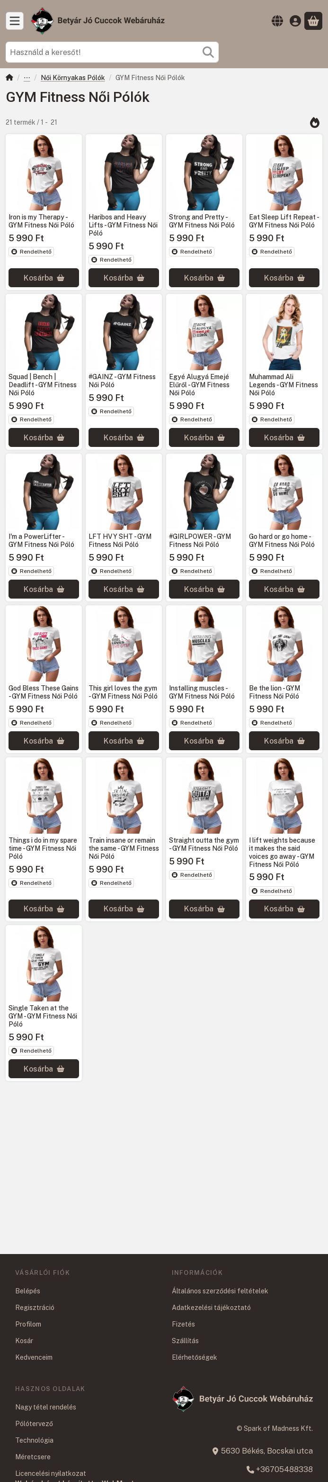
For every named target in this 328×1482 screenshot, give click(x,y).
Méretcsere (33, 1457)
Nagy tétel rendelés (45, 1407)
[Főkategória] (9, 78)
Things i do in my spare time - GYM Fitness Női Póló (43, 848)
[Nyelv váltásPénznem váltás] (277, 21)
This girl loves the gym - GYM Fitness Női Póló (123, 692)
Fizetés (183, 1324)
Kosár (24, 1341)
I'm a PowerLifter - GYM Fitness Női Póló (41, 540)
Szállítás (185, 1341)
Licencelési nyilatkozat (50, 1473)
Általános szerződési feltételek (220, 1291)
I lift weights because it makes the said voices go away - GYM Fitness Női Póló (282, 852)
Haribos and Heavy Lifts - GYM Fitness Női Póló (123, 225)
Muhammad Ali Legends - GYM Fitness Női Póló (283, 385)
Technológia (34, 1440)
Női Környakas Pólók (73, 78)
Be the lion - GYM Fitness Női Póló (274, 692)
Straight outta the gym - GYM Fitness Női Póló (204, 844)
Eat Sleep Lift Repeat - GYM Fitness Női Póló (284, 221)
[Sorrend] (314, 122)
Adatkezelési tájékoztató (211, 1307)
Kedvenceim (34, 1357)
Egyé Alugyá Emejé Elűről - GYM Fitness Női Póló (199, 385)
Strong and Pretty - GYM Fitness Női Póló (202, 221)
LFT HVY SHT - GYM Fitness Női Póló (120, 540)
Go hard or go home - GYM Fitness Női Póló (282, 540)
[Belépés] (295, 21)
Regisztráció (34, 1307)
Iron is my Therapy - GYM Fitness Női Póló (41, 221)
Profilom (28, 1324)
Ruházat (27, 78)
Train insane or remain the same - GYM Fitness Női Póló (124, 848)
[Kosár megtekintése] (313, 21)
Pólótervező (34, 1423)
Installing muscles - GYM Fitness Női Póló (202, 692)
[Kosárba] (44, 277)
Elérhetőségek (194, 1357)
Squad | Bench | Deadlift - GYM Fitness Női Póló (43, 385)
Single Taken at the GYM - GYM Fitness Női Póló (43, 1016)
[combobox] (112, 52)
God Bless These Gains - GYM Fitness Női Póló (44, 692)
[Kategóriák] (15, 21)
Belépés (27, 1291)
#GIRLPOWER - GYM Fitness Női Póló (200, 540)
